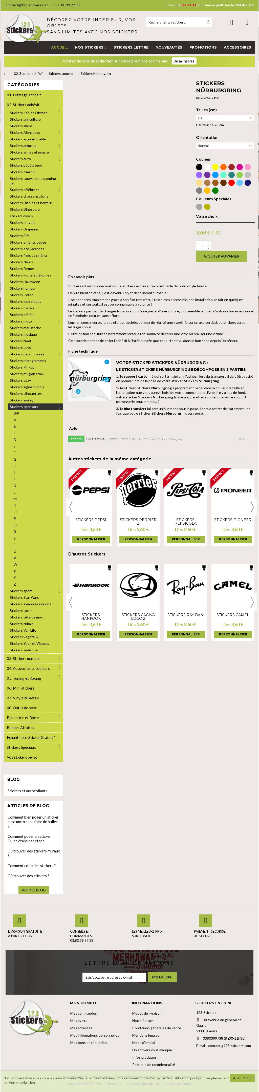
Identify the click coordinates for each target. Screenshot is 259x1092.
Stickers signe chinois (27, 387)
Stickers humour (23, 288)
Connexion (231, 22)
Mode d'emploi (143, 1042)
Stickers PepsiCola (186, 522)
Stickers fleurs (21, 262)
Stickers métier (22, 314)
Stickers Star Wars (24, 597)
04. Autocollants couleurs (28, 668)
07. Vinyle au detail (23, 698)
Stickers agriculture (25, 119)
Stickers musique (23, 334)
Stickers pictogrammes (28, 360)
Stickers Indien (22, 295)
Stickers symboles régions (30, 604)
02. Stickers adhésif (23, 104)
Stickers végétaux (24, 637)
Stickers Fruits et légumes (30, 275)
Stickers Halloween (25, 282)
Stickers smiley (21, 400)
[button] (90, 47)
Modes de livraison (147, 1013)
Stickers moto (21, 321)
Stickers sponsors (24, 406)
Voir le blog (34, 890)
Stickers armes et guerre (29, 152)
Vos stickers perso (22, 757)
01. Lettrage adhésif (24, 95)
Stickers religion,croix (27, 374)
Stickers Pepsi (90, 520)
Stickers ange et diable (28, 139)
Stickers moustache (25, 328)
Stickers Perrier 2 (138, 522)
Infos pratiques (144, 1057)
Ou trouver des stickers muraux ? (34, 853)
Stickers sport (21, 591)
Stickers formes (22, 268)
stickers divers (21, 216)
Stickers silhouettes (26, 393)
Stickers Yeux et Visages (29, 643)
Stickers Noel (20, 341)
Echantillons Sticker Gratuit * (31, 737)
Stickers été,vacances (27, 249)
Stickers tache (21, 610)
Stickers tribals (21, 624)
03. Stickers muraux (23, 658)
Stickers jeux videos (25, 301)
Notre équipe (142, 1020)
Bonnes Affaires (20, 727)
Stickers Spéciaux (21, 747)
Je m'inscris (184, 61)
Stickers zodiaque (24, 650)
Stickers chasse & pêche (29, 196)
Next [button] (252, 507)
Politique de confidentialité (153, 1064)
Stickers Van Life (23, 630)
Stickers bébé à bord (26, 165)
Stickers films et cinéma (28, 255)
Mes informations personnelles (94, 1035)
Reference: (203, 97)
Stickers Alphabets (25, 132)
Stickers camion (22, 172)
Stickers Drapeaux (24, 229)
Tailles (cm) (206, 110)
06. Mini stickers (20, 688)
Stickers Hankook (91, 617)
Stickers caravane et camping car (33, 180)
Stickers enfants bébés (28, 242)
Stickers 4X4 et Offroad (29, 113)
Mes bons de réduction (88, 1042)
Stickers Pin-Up (22, 367)
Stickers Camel (233, 615)
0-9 (16, 413)
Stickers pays (20, 347)
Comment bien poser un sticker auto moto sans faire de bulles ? (33, 821)
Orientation (207, 137)
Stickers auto (20, 159)
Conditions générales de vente (156, 1028)
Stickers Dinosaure (25, 209)
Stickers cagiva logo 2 (138, 617)
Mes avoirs (78, 1020)
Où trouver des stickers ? (28, 875)
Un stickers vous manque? (153, 1050)
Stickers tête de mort (27, 617)
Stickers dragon (22, 222)
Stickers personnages (27, 354)
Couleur (203, 159)
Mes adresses (81, 1028)
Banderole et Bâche (23, 717)
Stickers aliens (21, 126)
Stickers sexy (20, 380)
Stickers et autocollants (27, 790)
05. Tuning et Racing (24, 678)
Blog (13, 779)
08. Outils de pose (22, 707)
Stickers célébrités (24, 189)
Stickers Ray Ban (185, 615)
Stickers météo (22, 308)
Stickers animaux (23, 145)
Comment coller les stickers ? (32, 865)
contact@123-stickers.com (26, 5)
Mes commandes (83, 1013)
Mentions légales (145, 1035)
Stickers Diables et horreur (31, 203)
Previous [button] (70, 507)
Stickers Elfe (20, 235)
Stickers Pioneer (232, 520)
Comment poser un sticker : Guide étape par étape (30, 838)
